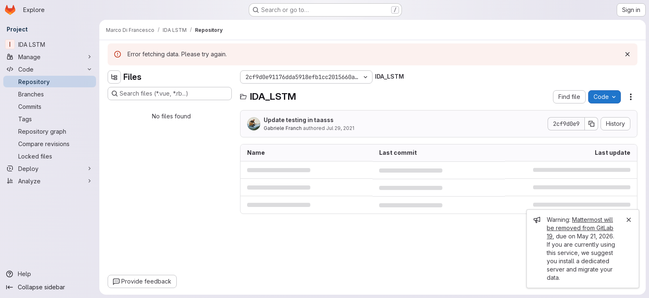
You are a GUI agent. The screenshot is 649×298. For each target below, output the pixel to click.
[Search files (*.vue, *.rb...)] (170, 93)
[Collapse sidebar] (49, 287)
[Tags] (49, 119)
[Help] (49, 274)
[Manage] (49, 56)
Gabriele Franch (283, 128)
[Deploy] (49, 168)
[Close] (629, 220)
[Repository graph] (49, 131)
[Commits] (49, 106)
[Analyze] (49, 181)
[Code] (49, 69)
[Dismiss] (627, 54)
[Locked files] (49, 156)
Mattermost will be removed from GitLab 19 (580, 228)
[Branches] (49, 94)
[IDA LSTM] (49, 44)
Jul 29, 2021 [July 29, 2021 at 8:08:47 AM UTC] (340, 128)
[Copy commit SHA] (591, 123)
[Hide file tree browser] (114, 77)
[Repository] (49, 81)
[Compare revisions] (49, 143)
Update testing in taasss (299, 119)
